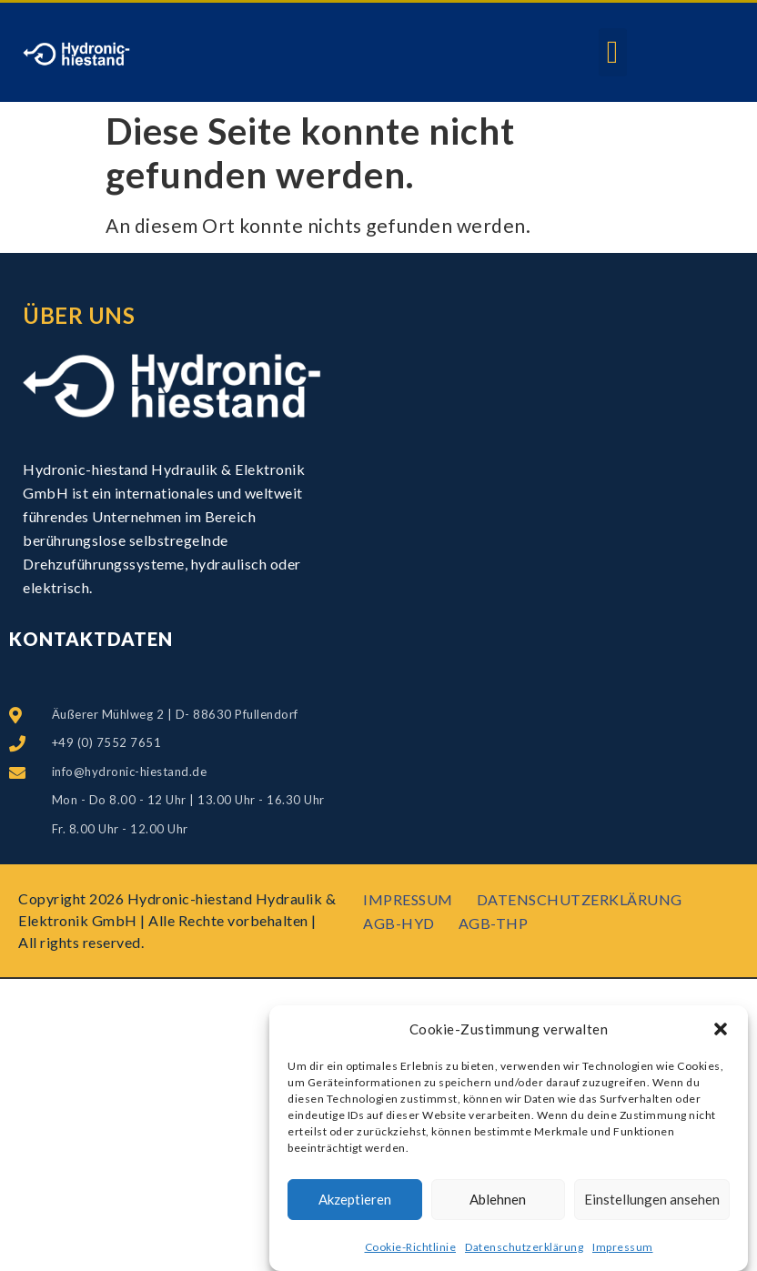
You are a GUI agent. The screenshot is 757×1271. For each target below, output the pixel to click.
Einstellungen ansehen (652, 1200)
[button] (721, 1030)
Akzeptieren (354, 1200)
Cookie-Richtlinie (411, 1247)
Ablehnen (497, 1200)
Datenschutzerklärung (524, 1247)
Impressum (622, 1247)
